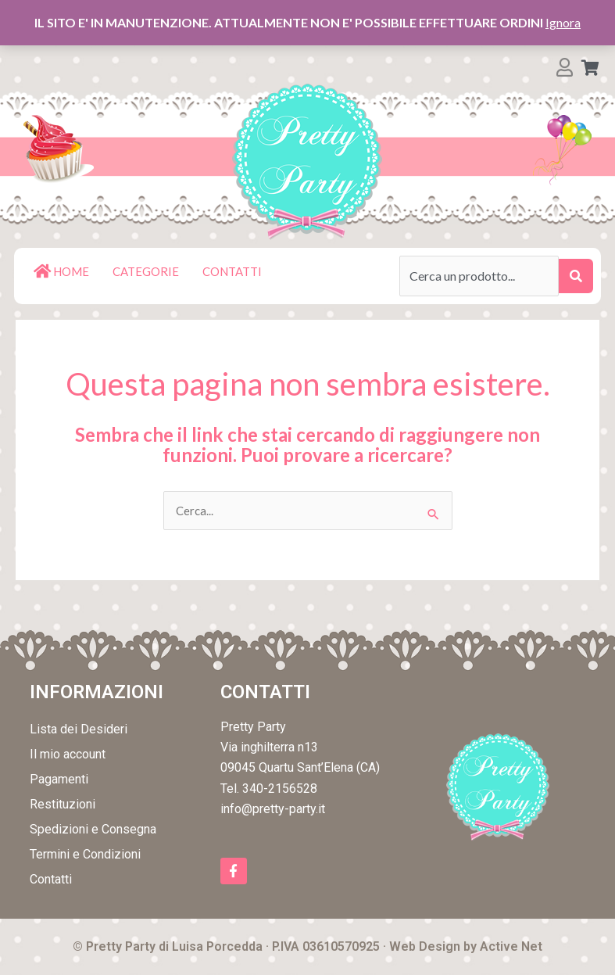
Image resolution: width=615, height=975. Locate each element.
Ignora (563, 22)
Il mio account (67, 754)
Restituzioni (62, 805)
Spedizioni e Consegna (93, 830)
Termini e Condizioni (85, 855)
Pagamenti (59, 779)
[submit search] (576, 276)
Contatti (51, 880)
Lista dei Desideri (78, 729)
